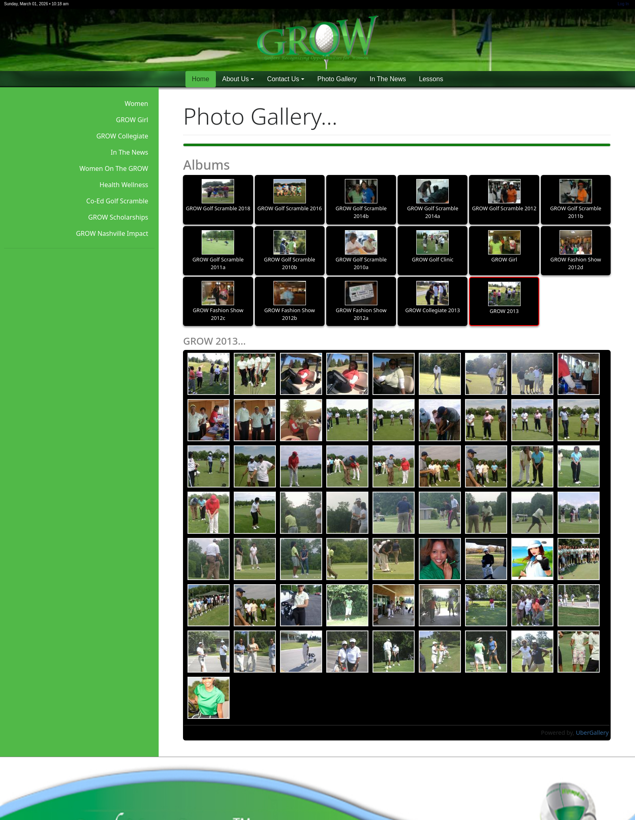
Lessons (431, 79)
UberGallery (592, 732)
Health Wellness (123, 184)
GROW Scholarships (118, 217)
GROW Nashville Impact (112, 233)
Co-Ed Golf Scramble (117, 200)
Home (200, 79)
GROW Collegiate (122, 136)
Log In (623, 4)
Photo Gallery (337, 79)
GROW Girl (132, 119)
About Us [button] (235, 79)
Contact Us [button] (283, 79)
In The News (388, 79)
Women (136, 103)
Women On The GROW (114, 168)
